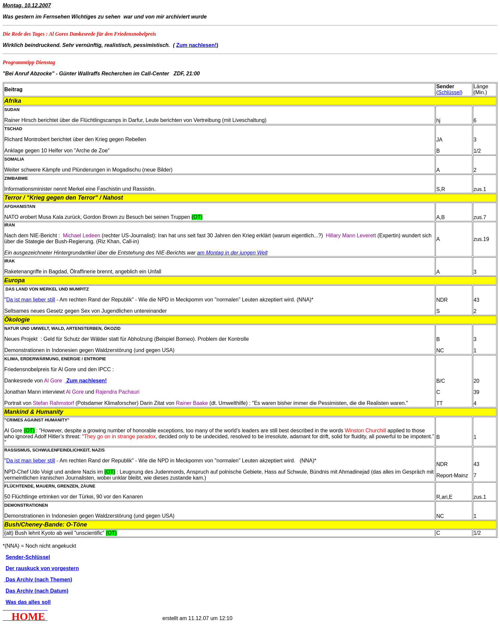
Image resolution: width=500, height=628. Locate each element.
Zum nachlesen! (196, 45)
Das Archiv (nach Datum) (37, 591)
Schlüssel (449, 92)
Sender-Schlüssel (28, 557)
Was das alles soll (28, 602)
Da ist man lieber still (30, 299)
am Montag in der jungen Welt (232, 252)
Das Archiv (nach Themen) (38, 579)
